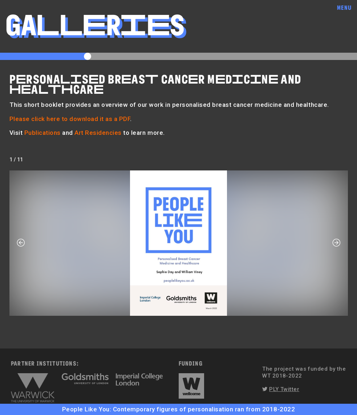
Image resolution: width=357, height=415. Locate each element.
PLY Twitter (284, 389)
